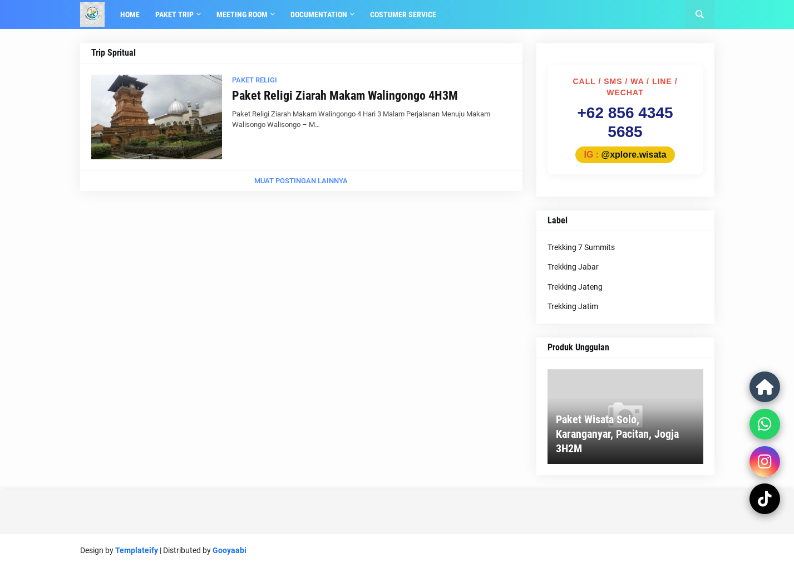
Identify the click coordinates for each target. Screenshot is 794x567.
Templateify (136, 550)
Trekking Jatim (573, 306)
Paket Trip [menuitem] (174, 14)
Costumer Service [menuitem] (403, 14)
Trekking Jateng (575, 286)
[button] (699, 14)
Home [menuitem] (130, 14)
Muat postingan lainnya (301, 181)
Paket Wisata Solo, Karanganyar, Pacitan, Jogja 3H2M (617, 434)
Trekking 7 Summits (581, 247)
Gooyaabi (229, 550)
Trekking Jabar (573, 266)
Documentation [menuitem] (318, 14)
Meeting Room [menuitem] (242, 14)
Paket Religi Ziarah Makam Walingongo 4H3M (345, 95)
